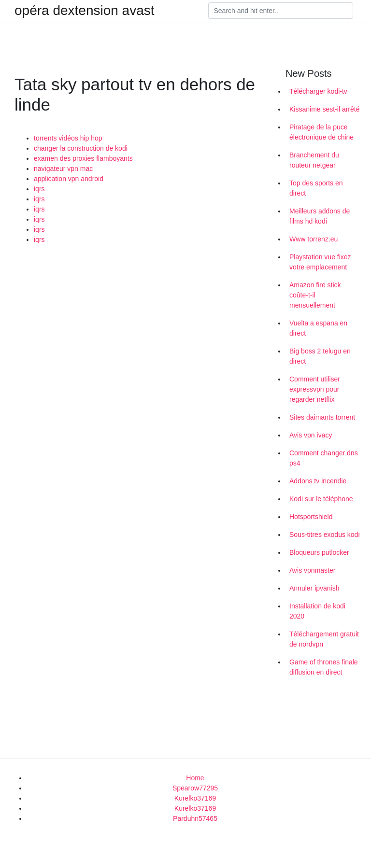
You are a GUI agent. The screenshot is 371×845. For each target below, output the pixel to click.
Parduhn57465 (195, 818)
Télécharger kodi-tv (318, 91)
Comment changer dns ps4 (323, 458)
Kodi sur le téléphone (321, 499)
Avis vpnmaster (312, 570)
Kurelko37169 (195, 798)
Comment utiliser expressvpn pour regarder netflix (314, 389)
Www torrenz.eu (313, 239)
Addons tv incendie (317, 481)
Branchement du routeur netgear (314, 160)
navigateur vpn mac (63, 168)
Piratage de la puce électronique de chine (321, 132)
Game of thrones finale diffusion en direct (323, 667)
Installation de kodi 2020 (317, 611)
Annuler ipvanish (314, 588)
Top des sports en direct (316, 188)
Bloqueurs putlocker (319, 552)
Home (195, 778)
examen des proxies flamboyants (83, 158)
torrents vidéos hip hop (68, 138)
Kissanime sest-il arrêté (324, 109)
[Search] (280, 10)
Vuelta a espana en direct (318, 328)
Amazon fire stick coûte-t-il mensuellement (315, 295)
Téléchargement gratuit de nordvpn (324, 639)
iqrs (39, 189)
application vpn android (68, 179)
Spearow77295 (195, 788)
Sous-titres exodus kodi (324, 534)
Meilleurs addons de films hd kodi (319, 216)
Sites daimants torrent (322, 417)
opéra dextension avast (84, 10)
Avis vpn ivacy (310, 435)
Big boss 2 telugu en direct (320, 356)
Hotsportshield (311, 517)
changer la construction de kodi (81, 148)
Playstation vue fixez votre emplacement (320, 262)
